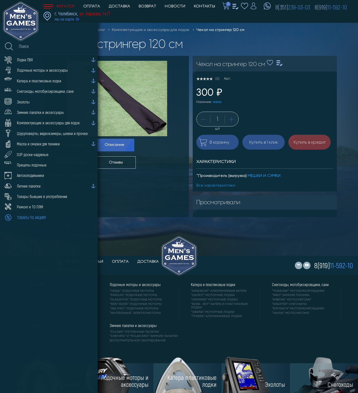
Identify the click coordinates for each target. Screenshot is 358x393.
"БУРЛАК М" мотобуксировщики (298, 308)
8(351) (292, 7)
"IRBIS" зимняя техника (291, 295)
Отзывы (116, 162)
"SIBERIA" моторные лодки (212, 312)
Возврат (147, 6)
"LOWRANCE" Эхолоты (46, 332)
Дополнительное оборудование (138, 340)
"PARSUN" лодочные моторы (133, 295)
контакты (68, 270)
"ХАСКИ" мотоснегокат (291, 313)
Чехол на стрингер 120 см (220, 30)
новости (39, 270)
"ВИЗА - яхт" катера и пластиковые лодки (219, 306)
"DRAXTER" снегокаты (289, 304)
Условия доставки (70, 162)
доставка (148, 261)
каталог (38, 261)
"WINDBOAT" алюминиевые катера (219, 291)
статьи (95, 261)
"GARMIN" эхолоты (44, 340)
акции (67, 261)
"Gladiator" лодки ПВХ (48, 299)
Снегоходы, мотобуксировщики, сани (300, 284)
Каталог (59, 6)
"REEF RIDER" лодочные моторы (136, 304)
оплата (120, 261)
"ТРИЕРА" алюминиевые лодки (216, 316)
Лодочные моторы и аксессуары (135, 284)
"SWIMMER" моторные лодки (214, 299)
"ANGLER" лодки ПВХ (45, 304)
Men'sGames (71, 30)
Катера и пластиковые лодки (213, 284)
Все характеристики (215, 185)
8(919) (331, 7)
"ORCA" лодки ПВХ (43, 308)
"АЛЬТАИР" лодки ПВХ (46, 295)
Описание (114, 145)
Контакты (204, 6)
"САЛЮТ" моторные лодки (213, 295)
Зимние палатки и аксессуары (133, 325)
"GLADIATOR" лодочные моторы (136, 299)
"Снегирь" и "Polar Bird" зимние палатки (144, 336)
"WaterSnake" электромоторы (135, 313)
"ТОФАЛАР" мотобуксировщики (298, 291)
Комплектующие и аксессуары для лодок (150, 30)
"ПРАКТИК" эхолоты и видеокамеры (58, 336)
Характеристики (69, 145)
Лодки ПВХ (37, 284)
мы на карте (64, 19)
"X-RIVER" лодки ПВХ (45, 313)
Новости (175, 6)
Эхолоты (35, 325)
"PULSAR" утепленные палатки (134, 332)
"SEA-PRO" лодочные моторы (134, 308)
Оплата (91, 6)
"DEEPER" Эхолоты (44, 345)
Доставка (119, 6)
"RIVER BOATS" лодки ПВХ (49, 291)
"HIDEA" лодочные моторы (132, 291)
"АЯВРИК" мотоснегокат (291, 299)
